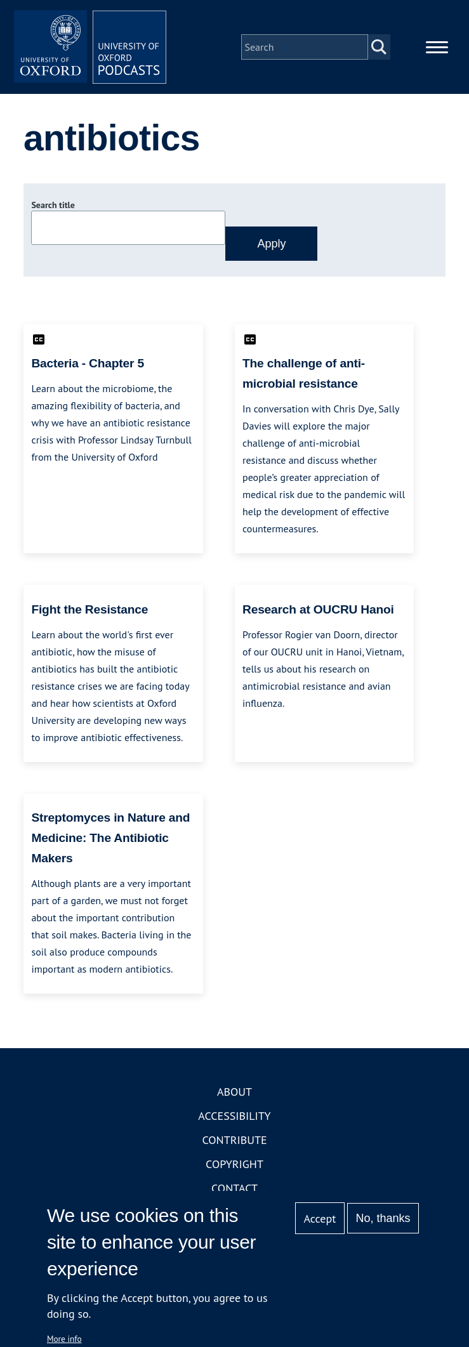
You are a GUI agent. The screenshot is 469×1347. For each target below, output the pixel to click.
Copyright (234, 1164)
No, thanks (383, 1218)
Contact (234, 1188)
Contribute (234, 1140)
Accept (320, 1218)
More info (64, 1338)
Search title (52, 205)
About (234, 1091)
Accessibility (234, 1115)
